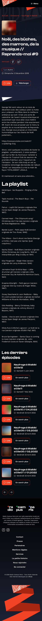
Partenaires (21, 545)
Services (21, 554)
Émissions (15, 16)
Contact (20, 537)
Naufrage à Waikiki (30, 16)
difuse (30, 576)
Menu (34, 3)
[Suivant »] (11, 492)
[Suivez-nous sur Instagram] (8, 530)
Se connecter (21, 567)
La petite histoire (21, 558)
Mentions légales (20, 550)
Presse (21, 541)
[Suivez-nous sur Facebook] (3, 530)
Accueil (5, 16)
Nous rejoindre (21, 563)
